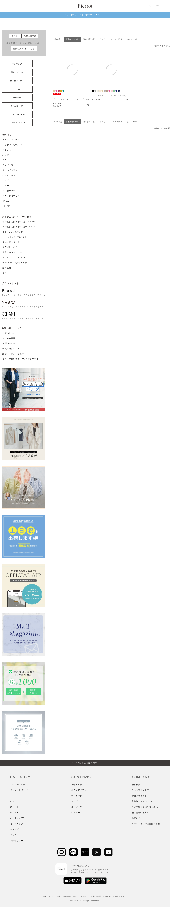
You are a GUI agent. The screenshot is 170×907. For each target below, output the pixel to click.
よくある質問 (8, 338)
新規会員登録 (30, 36)
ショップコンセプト (141, 790)
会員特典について (11, 348)
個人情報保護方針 (140, 812)
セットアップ (8, 175)
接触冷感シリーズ (11, 242)
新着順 (103, 39)
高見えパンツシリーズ (13, 252)
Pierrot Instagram (17, 114)
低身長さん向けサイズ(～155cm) (18, 222)
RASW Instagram (17, 123)
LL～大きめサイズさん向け (15, 237)
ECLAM (6, 206)
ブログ (74, 801)
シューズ (6, 185)
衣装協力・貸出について (144, 801)
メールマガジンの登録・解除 (146, 824)
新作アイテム (17, 72)
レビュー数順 (116, 39)
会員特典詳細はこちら (24, 48)
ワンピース (7, 165)
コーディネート (78, 807)
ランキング (17, 64)
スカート (6, 160)
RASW (5, 201)
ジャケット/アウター (12, 145)
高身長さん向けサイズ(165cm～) (18, 227)
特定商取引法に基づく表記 (145, 807)
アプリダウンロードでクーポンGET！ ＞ (85, 15)
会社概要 (136, 784)
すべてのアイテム (11, 139)
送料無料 (6, 268)
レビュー (75, 812)
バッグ (5, 180)
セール (17, 89)
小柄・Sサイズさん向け (14, 232)
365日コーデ (17, 106)
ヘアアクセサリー (11, 196)
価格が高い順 (89, 39)
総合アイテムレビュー (13, 354)
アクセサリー (8, 191)
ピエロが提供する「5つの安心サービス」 (22, 359)
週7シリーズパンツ (11, 247)
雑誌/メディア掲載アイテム (15, 262)
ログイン (15, 36)
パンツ (5, 155)
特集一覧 (17, 97)
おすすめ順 (132, 39)
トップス (6, 150)
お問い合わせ (8, 343)
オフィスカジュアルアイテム (16, 257)
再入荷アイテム (17, 81)
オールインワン (10, 170)
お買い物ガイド (10, 333)
